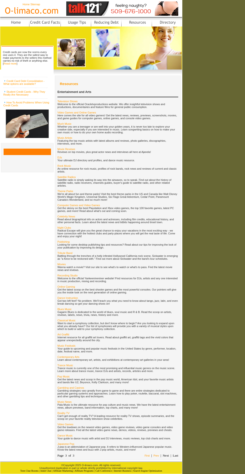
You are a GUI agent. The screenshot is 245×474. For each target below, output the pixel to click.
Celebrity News (66, 216)
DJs (59, 157)
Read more (10, 63)
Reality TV (63, 413)
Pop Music (63, 376)
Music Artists (64, 137)
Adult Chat (45, 470)
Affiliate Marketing (63, 470)
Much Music (64, 123)
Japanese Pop (65, 443)
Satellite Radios (66, 177)
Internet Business (122, 470)
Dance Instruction (67, 297)
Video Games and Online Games (76, 112)
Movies (61, 264)
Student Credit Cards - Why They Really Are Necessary (24, 93)
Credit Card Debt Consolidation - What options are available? (24, 82)
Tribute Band (64, 253)
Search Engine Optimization (147, 470)
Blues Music (64, 309)
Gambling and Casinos (70, 387)
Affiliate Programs (84, 470)
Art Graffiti (63, 334)
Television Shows (67, 101)
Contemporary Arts (68, 357)
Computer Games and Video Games (78, 205)
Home (26, 4)
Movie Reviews (66, 149)
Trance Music (65, 365)
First (147, 455)
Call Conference (103, 470)
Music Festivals (66, 345)
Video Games (65, 424)
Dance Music (65, 435)
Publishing (63, 241)
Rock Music (64, 165)
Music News (64, 401)
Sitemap (35, 4)
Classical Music (66, 320)
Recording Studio (67, 275)
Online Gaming (66, 286)
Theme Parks (65, 191)
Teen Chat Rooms (29, 470)
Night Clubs (64, 227)
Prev (156, 455)
